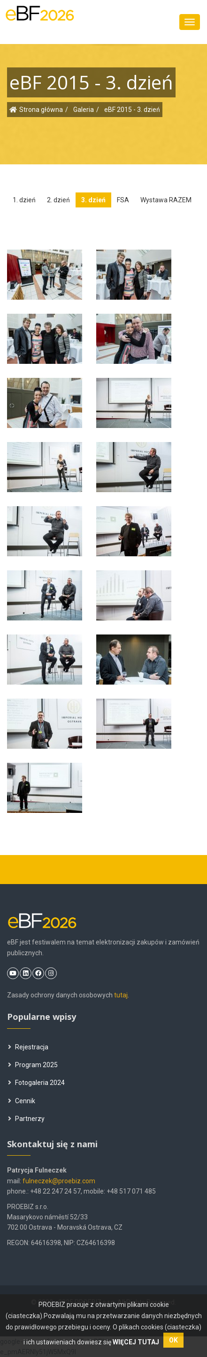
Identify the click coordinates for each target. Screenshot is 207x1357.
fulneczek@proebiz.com (59, 1181)
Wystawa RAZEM (166, 200)
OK (173, 1340)
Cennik (21, 1101)
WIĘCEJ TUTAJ (137, 1342)
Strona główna (41, 109)
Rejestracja (28, 1047)
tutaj (121, 995)
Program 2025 (33, 1065)
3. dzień (93, 200)
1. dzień (24, 200)
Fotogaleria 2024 (36, 1082)
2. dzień (58, 200)
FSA (123, 200)
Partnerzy (26, 1118)
